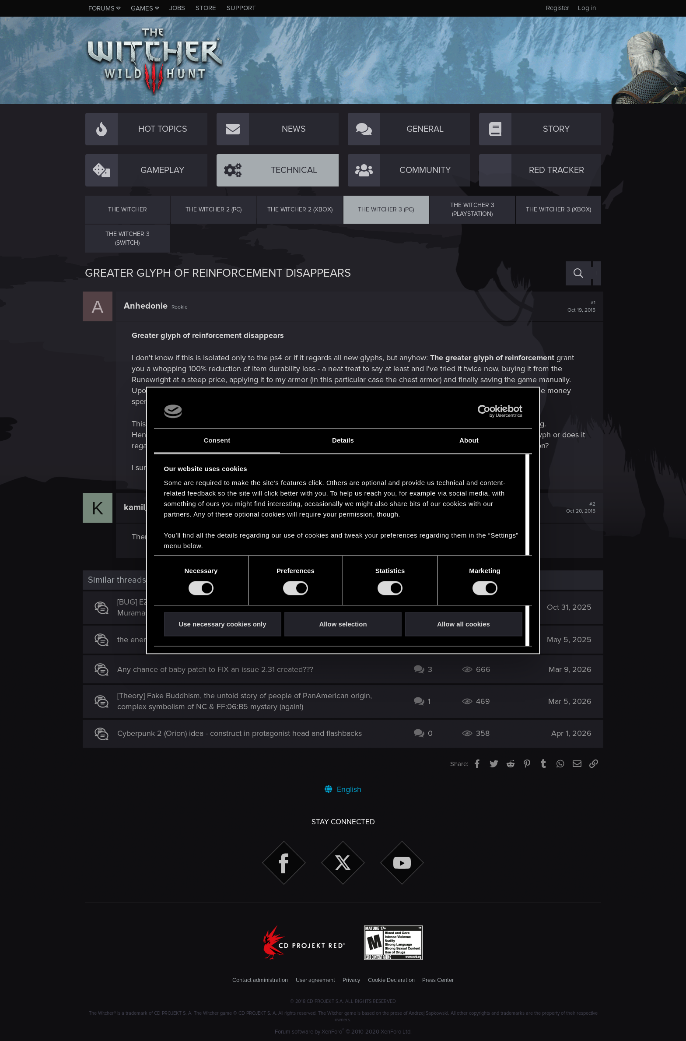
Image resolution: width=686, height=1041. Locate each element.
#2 (578, 508)
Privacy (351, 980)
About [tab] (469, 440)
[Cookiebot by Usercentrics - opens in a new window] (484, 411)
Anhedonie (148, 306)
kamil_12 (143, 507)
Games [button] (142, 8)
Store (206, 8)
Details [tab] (343, 440)
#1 (579, 306)
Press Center (438, 980)
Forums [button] (101, 8)
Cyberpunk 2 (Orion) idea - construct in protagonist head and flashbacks (242, 733)
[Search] (578, 273)
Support (241, 8)
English (343, 789)
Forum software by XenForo (343, 1031)
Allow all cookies (463, 624)
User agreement (315, 980)
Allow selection (343, 624)
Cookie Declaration (391, 980)
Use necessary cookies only (222, 624)
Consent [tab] (217, 440)
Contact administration (260, 980)
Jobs (177, 8)
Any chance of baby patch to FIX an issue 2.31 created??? (218, 669)
